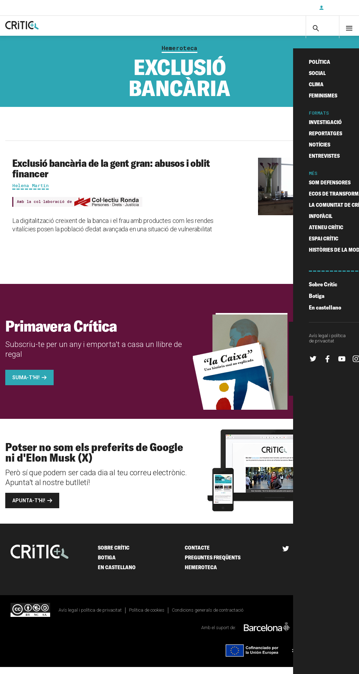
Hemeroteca (179, 55)
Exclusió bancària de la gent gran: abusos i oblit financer (111, 174)
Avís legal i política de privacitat (90, 616)
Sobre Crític (113, 554)
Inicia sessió (338, 7)
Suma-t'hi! (26, 384)
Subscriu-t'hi (290, 7)
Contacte (197, 554)
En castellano (117, 574)
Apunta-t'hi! (28, 507)
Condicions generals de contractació (207, 616)
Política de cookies (146, 616)
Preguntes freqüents (213, 564)
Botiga (107, 564)
